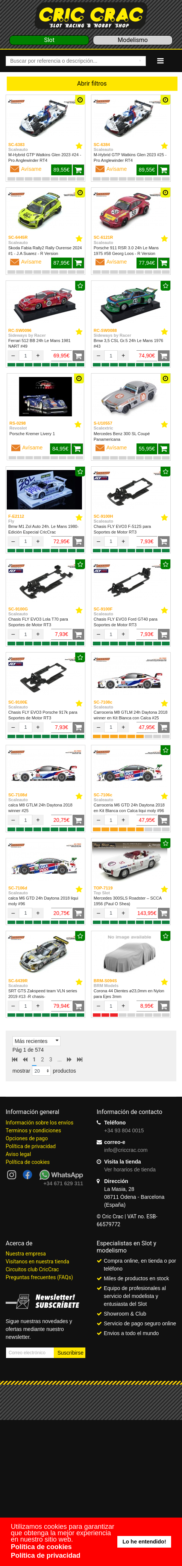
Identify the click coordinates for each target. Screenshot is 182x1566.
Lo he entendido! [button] (144, 1542)
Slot (49, 40)
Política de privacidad (31, 1146)
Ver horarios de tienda (130, 1170)
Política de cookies (28, 1162)
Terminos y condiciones (33, 1130)
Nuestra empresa (26, 1254)
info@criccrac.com (125, 1150)
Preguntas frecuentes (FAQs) (39, 1277)
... (60, 1060)
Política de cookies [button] (41, 1547)
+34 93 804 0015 (124, 1130)
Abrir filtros (92, 83)
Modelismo (133, 40)
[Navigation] (160, 61)
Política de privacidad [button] (45, 1555)
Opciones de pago (27, 1138)
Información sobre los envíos (39, 1123)
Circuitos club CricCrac (32, 1269)
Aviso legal (18, 1154)
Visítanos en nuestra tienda (37, 1262)
